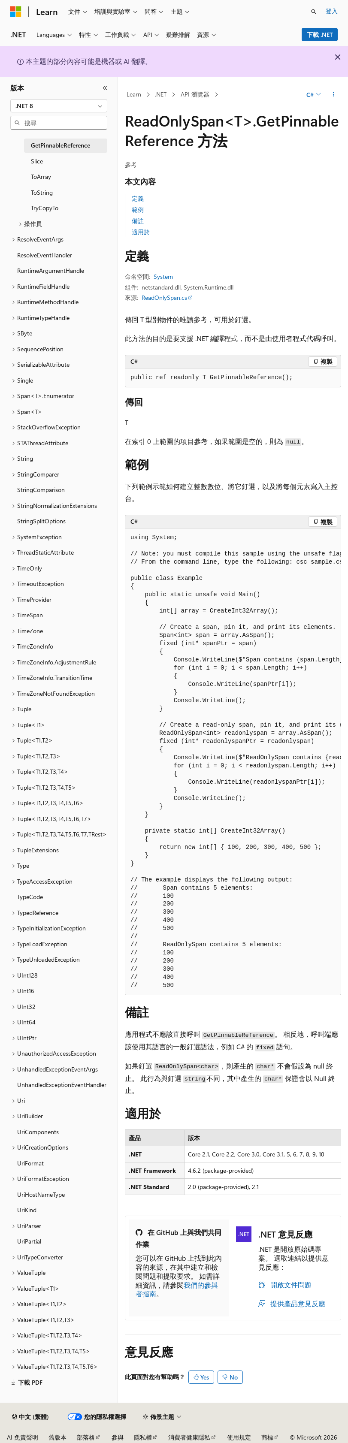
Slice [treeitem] (37, 161)
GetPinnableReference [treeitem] (60, 145)
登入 (332, 11)
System (163, 276)
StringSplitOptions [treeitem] (41, 521)
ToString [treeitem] (42, 192)
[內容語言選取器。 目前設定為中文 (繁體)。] (30, 1417)
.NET (160, 94)
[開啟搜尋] (313, 11)
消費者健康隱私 (189, 1437)
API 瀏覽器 (195, 94)
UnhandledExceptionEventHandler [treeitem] (61, 1085)
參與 (118, 1437)
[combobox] (58, 106)
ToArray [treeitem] (41, 176)
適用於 (141, 232)
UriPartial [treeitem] (29, 1241)
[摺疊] (105, 88)
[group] (233, 761)
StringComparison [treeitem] (41, 490)
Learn (134, 94)
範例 (138, 209)
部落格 (86, 1437)
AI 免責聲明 (22, 1437)
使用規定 (239, 1437)
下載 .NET (320, 34)
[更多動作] (333, 95)
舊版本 (57, 1437)
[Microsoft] (15, 11)
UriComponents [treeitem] (38, 1132)
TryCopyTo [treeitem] (44, 208)
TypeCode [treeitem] (30, 897)
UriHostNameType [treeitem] (41, 1194)
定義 (138, 198)
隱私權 (143, 1437)
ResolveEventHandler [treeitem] (44, 255)
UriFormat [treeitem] (30, 1163)
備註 (138, 221)
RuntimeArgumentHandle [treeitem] (50, 270)
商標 (267, 1437)
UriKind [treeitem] (26, 1210)
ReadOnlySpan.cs (164, 297)
